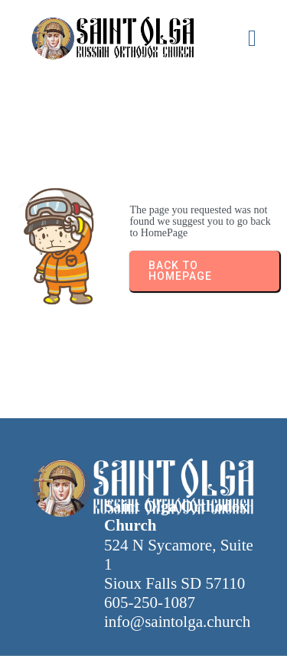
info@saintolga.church (177, 621)
